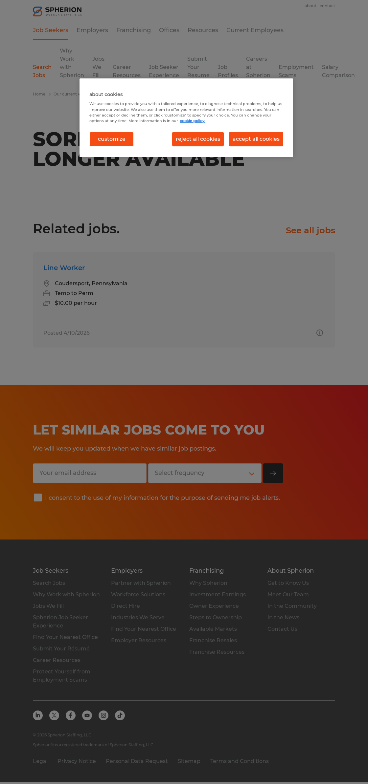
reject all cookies (198, 139)
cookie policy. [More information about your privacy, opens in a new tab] (192, 120)
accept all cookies (256, 139)
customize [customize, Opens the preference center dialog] (112, 139)
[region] (186, 117)
